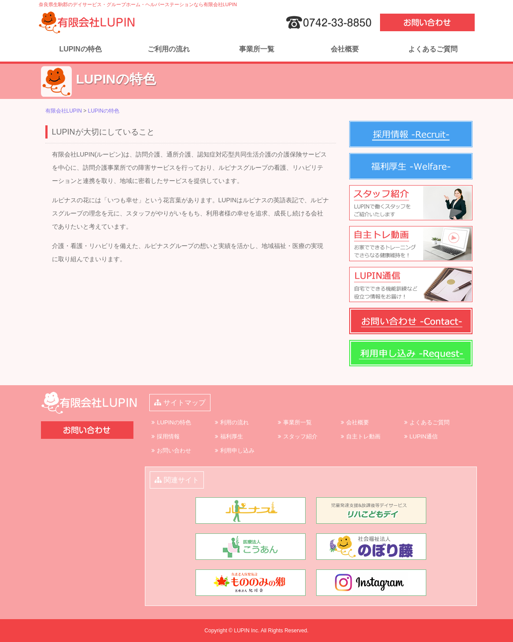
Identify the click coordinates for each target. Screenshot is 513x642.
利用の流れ (234, 422)
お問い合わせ (174, 450)
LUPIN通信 (424, 436)
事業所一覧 (256, 49)
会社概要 (345, 49)
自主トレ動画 (363, 436)
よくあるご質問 (433, 49)
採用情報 (168, 436)
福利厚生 (231, 436)
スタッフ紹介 (300, 436)
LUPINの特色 (80, 49)
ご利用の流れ (169, 49)
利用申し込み (237, 450)
